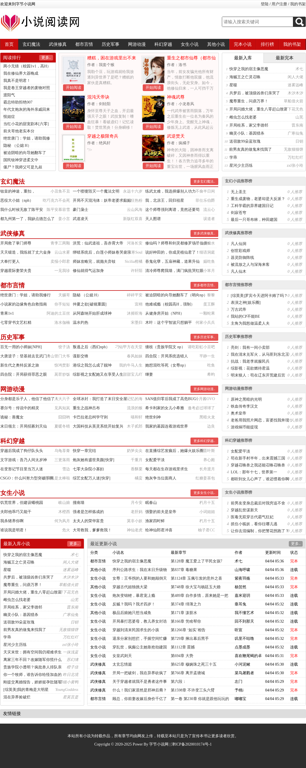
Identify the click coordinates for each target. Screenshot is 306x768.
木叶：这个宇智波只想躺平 (168, 322)
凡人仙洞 (238, 244)
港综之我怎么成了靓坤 (92, 365)
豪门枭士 (80, 210)
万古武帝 (238, 309)
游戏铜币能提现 (244, 427)
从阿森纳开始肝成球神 (92, 313)
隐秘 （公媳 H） (17, 145)
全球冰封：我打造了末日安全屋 (100, 399)
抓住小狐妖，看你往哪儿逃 (254, 524)
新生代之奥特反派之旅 (19, 365)
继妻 (149, 374)
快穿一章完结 (84, 451)
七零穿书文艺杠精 (15, 322)
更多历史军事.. (204, 337)
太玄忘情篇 (122, 664)
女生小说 (190, 44)
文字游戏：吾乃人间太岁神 (23, 460)
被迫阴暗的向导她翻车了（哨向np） (176, 295)
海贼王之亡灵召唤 (244, 77)
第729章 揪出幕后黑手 (190, 638)
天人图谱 (153, 219)
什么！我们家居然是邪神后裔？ (139, 690)
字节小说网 (159, 744)
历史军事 (110, 44)
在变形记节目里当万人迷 (21, 469)
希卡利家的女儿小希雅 (164, 408)
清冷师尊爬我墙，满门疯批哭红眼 (174, 271)
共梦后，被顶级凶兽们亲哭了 (254, 93)
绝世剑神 (153, 417)
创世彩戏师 (240, 251)
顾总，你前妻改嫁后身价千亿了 (139, 699)
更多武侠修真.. (204, 233)
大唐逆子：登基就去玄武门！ (25, 356)
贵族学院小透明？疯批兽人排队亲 (32, 667)
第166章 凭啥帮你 (186, 621)
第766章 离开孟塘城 (188, 673)
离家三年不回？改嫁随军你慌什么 (32, 660)
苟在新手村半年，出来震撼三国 (258, 458)
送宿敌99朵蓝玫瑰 (244, 141)
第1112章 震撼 (183, 647)
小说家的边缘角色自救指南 (23, 304)
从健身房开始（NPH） (164, 313)
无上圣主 (238, 192)
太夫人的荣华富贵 (88, 521)
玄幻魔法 (31, 44)
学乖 (233, 157)
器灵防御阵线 (242, 258)
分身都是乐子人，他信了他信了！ (29, 399)
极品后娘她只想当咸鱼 (131, 613)
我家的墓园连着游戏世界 (166, 426)
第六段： (178, 681)
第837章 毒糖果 (184, 570)
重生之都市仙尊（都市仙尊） (191, 60)
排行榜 (267, 44)
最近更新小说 (103, 543)
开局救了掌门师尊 (15, 243)
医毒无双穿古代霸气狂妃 (252, 517)
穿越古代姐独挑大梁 (129, 587)
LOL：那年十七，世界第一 (254, 472)
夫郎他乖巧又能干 (15, 512)
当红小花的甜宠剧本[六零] (26, 124)
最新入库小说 (16, 543)
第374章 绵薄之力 (186, 604)
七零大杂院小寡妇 (88, 469)
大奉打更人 (10, 261)
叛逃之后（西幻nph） (91, 347)
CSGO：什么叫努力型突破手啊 (26, 478)
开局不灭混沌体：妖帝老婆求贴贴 (102, 200)
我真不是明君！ (17, 81)
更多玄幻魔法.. (204, 181)
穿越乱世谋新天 (244, 510)
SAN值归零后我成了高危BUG (170, 399)
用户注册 (279, 4)
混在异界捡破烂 (17, 697)
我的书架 (298, 4)
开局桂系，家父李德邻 (248, 125)
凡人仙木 (238, 271)
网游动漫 (137, 44)
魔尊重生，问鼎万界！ (248, 101)
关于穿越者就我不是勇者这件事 (139, 681)
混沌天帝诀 (98, 97)
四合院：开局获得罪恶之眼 (23, 374)
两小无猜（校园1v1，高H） (27, 66)
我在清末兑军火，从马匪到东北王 (260, 354)
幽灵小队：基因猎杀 (246, 133)
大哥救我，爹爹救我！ (92, 530)
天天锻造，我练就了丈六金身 (25, 252)
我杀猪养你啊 (12, 521)
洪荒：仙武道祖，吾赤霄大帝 (98, 243)
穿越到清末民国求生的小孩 (135, 630)
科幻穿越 (163, 44)
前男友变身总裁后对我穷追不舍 (258, 503)
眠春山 (151, 503)
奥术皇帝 (238, 413)
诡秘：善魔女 (12, 417)
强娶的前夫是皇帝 (160, 512)
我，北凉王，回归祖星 (164, 200)
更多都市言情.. (204, 285)
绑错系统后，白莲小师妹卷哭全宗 (102, 252)
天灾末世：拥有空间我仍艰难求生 (32, 652)
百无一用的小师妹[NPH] (21, 347)
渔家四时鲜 (155, 521)
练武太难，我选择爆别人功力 (170, 191)
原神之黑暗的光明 (246, 399)
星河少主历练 (241, 165)
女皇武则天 (122, 656)
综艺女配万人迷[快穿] (91, 478)
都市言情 (84, 44)
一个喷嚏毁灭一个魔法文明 (96, 191)
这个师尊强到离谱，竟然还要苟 (172, 210)
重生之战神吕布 (86, 408)
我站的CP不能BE (245, 316)
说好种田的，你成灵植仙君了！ (172, 252)
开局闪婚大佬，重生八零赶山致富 (258, 109)
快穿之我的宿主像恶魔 (248, 69)
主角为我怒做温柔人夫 (250, 323)
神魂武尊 (176, 97)
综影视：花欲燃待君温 (250, 368)
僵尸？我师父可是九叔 (22, 167)
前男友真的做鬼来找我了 (250, 149)
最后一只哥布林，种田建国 (254, 220)
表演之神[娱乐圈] (245, 302)
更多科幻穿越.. (204, 441)
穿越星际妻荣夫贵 (15, 271)
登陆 (265, 4)
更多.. (46, 57)
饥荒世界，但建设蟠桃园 (21, 503)
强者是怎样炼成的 (88, 512)
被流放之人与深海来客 (250, 264)
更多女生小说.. (204, 493)
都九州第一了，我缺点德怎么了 (27, 219)
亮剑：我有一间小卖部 (250, 347)
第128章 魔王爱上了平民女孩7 (196, 561)
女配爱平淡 (155, 460)
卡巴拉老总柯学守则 (90, 417)
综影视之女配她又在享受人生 (98, 374)
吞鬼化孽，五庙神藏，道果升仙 (172, 261)
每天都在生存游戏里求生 (166, 469)
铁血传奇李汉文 (244, 406)
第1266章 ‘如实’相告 (188, 630)
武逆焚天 (176, 136)
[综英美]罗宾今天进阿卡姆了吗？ (259, 296)
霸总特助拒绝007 (17, 102)
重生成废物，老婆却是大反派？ (258, 199)
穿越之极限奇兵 (102, 136)
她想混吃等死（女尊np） (166, 365)
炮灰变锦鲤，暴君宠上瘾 (133, 595)
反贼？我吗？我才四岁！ (133, 604)
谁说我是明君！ (13, 530)
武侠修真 (58, 44)
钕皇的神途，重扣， (17, 191)
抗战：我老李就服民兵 (250, 361)
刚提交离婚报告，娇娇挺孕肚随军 (32, 682)
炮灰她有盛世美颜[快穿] (93, 460)
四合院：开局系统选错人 (166, 356)
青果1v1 (7, 313)
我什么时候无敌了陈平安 (21, 210)
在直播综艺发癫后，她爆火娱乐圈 (174, 451)
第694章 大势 (182, 656)
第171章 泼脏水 (184, 613)
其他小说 (216, 44)
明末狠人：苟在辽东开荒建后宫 (258, 375)
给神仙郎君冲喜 (158, 530)
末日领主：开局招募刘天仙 (23, 426)
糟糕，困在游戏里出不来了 (111, 60)
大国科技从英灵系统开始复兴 (98, 426)
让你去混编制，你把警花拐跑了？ (260, 531)
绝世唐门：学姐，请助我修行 (25, 295)
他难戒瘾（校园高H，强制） (170, 304)
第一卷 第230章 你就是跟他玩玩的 (200, 699)
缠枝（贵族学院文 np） (165, 347)
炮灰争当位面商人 (160, 478)
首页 (9, 44)
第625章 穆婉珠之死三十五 (194, 664)
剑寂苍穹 (238, 213)
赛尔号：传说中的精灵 (19, 408)
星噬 (233, 85)
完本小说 (243, 44)
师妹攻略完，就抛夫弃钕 (94, 261)
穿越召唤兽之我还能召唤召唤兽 (258, 465)
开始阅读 (73, 87)
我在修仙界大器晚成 (20, 73)
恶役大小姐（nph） (16, 200)
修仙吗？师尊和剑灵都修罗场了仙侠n (177, 243)
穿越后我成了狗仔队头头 (21, 451)
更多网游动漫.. (204, 389)
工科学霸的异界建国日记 (252, 206)
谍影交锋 (80, 356)
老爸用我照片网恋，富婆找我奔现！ (262, 420)
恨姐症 (9, 117)
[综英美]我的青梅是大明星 (26, 690)
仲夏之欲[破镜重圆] (89, 304)
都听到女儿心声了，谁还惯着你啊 (260, 479)
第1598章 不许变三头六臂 (193, 690)
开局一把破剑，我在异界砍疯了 (139, 673)
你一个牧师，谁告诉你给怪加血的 (32, 675)
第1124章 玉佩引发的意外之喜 (196, 578)
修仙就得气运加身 (88, 271)
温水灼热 (80, 322)
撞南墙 (78, 503)
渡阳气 (9, 95)
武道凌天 (80, 219)
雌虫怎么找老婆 (243, 117)
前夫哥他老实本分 (18, 131)
